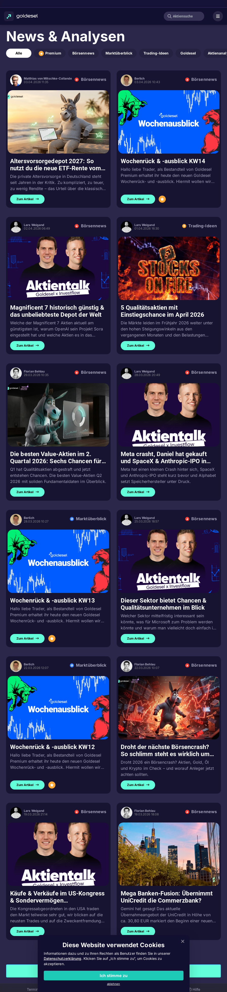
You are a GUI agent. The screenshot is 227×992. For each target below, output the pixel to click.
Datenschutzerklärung (62, 958)
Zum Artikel (27, 199)
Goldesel (188, 53)
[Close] (183, 941)
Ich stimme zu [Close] (114, 975)
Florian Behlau (34, 371)
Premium (49, 53)
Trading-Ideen (156, 53)
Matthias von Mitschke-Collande (48, 78)
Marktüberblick (119, 53)
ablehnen (113, 984)
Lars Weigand (34, 225)
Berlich (139, 78)
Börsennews (83, 53)
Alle (18, 53)
